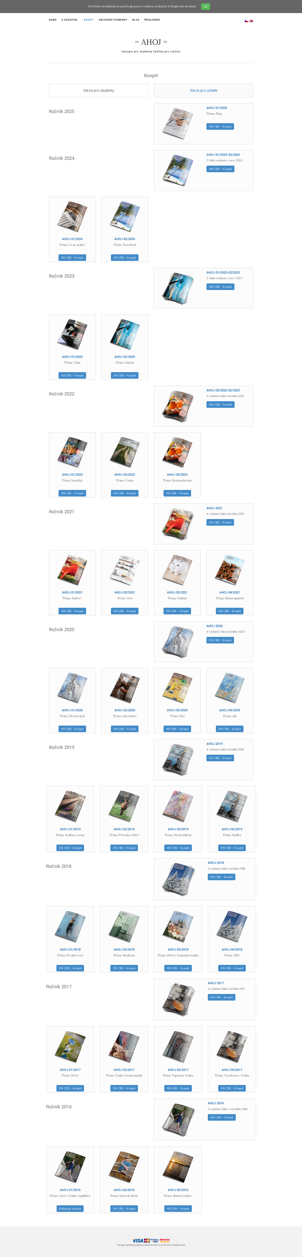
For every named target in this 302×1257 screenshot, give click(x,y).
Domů (53, 20)
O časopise (69, 20)
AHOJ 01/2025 (216, 108)
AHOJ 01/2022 (72, 474)
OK (206, 6)
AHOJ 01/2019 (70, 829)
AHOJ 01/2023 (72, 357)
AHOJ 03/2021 (177, 592)
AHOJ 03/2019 (178, 829)
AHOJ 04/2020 (229, 710)
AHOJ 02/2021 (124, 592)
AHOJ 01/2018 (70, 949)
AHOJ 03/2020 (177, 710)
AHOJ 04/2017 (232, 1070)
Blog (135, 20)
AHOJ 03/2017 (178, 1070)
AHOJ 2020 (214, 626)
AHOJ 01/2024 (72, 239)
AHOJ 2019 (214, 744)
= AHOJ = (151, 42)
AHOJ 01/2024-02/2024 (223, 155)
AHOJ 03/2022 (177, 474)
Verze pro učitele (203, 90)
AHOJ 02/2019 (124, 829)
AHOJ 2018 (216, 863)
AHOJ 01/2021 (72, 592)
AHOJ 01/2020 (72, 710)
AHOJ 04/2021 (229, 592)
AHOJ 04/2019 (232, 829)
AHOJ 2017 (216, 983)
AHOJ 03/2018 (178, 949)
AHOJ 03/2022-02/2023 (223, 390)
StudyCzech (156, 1245)
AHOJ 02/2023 (124, 357)
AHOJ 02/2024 (124, 239)
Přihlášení (152, 20)
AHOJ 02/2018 (124, 949)
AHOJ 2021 (214, 508)
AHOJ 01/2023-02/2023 (223, 272)
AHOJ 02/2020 (124, 710)
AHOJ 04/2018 (232, 949)
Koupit (88, 20)
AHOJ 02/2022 (124, 474)
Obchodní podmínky (113, 20)
